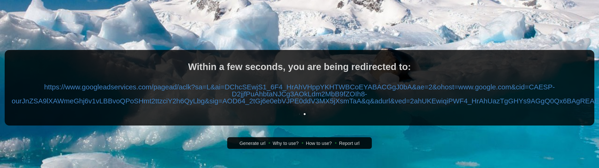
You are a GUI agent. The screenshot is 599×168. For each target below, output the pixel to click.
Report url (349, 143)
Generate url (252, 143)
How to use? (319, 143)
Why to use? (286, 143)
